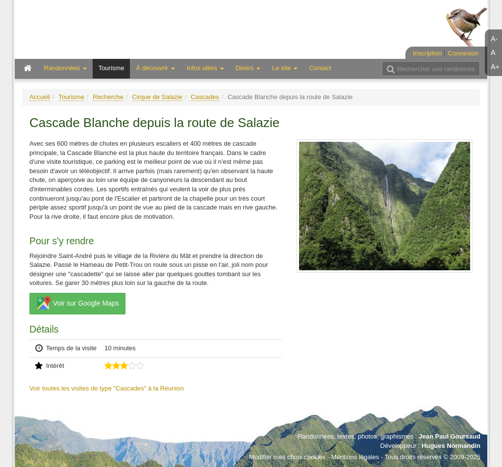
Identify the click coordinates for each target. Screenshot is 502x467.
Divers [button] (248, 68)
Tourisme (112, 68)
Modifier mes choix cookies (287, 457)
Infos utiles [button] (205, 68)
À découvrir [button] (155, 68)
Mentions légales (355, 457)
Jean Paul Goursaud (449, 436)
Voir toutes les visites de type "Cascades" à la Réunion (106, 388)
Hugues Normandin (451, 445)
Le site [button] (285, 68)
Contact (320, 68)
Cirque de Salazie (157, 97)
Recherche (108, 97)
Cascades (205, 97)
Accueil (39, 97)
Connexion (463, 53)
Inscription (427, 53)
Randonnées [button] (65, 68)
